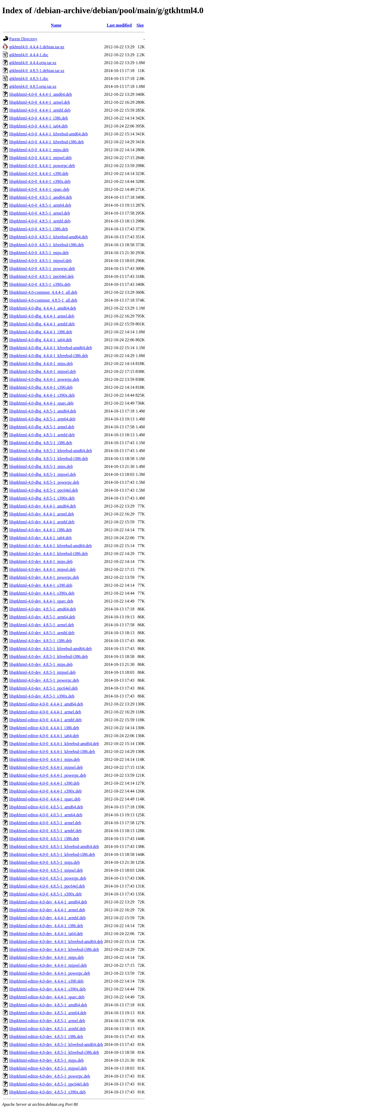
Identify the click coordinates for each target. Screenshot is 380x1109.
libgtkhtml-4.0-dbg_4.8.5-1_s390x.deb (42, 498)
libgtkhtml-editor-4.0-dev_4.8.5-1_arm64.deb (47, 1013)
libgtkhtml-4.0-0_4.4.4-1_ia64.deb (38, 126)
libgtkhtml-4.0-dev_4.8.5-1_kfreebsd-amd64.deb (50, 648)
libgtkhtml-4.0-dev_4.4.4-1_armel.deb (41, 514)
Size (140, 25)
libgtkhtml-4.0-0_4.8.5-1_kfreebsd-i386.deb (46, 245)
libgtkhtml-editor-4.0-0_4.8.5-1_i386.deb (44, 838)
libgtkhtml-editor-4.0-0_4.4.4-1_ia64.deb (44, 735)
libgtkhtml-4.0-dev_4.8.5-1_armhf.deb (41, 633)
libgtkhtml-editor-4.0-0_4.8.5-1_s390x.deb (45, 894)
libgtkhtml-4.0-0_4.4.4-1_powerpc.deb (42, 165)
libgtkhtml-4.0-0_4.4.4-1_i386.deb (38, 118)
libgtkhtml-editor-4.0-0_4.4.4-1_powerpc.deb (47, 775)
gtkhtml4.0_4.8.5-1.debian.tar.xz (36, 70)
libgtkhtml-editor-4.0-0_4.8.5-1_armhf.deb (45, 830)
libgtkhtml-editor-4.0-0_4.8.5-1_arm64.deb (45, 815)
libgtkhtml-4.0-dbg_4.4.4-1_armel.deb (41, 316)
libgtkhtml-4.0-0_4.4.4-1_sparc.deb (39, 189)
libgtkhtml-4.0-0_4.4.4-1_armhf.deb (39, 110)
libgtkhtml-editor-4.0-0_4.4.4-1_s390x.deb (45, 791)
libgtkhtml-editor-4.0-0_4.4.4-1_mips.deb (44, 759)
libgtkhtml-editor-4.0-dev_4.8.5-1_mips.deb (46, 1060)
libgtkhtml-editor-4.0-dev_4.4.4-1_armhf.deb (47, 918)
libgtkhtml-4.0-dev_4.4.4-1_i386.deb (40, 530)
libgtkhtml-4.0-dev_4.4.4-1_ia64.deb (40, 537)
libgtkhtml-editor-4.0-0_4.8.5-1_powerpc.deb (47, 878)
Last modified (119, 25)
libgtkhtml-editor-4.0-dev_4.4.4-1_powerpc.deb (49, 973)
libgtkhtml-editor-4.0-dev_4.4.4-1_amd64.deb (48, 902)
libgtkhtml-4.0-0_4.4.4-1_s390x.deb (39, 181)
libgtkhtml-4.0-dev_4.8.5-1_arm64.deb (42, 617)
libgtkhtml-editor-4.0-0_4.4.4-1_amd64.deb (46, 704)
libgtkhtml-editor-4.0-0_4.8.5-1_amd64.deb (46, 807)
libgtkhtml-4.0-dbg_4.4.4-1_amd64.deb (42, 308)
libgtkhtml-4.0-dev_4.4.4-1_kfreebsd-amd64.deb (50, 545)
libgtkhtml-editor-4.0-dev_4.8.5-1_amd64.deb (48, 1005)
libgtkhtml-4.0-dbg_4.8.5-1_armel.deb (41, 427)
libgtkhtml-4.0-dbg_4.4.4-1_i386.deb (40, 332)
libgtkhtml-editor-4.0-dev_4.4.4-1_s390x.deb (47, 989)
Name (56, 25)
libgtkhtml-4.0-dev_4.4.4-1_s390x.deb (41, 593)
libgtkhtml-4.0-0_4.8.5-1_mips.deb (39, 252)
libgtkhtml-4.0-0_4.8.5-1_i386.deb (38, 229)
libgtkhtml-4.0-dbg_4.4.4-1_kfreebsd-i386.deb (48, 355)
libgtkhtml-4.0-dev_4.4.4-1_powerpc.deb (44, 577)
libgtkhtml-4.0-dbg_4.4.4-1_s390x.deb (42, 395)
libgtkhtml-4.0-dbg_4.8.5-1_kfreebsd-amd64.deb (50, 450)
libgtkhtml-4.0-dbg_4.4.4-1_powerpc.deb (44, 379)
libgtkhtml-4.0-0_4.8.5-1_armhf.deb (39, 221)
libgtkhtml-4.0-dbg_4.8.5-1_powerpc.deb (44, 482)
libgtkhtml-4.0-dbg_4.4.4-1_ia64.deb (40, 340)
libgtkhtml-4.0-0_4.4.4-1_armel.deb (39, 102)
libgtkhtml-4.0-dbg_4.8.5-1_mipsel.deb (42, 474)
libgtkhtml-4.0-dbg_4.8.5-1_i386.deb (40, 442)
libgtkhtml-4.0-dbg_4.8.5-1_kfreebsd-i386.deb (48, 458)
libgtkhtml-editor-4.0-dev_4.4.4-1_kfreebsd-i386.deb (54, 949)
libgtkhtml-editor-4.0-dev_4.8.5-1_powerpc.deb (49, 1076)
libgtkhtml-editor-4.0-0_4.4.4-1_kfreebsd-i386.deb (52, 751)
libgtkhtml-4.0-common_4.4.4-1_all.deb (43, 292)
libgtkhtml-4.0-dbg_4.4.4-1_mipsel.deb (42, 371)
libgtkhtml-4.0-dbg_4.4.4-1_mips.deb (41, 363)
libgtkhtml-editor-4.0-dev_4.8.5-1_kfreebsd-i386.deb (54, 1052)
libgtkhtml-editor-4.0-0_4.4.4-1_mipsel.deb (46, 767)
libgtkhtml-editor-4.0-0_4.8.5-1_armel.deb (45, 823)
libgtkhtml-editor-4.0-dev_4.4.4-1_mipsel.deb (48, 965)
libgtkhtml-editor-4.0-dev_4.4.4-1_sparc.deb (46, 997)
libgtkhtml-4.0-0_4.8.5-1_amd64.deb (40, 197)
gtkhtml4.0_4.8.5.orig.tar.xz (32, 86)
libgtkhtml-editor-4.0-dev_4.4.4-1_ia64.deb (46, 933)
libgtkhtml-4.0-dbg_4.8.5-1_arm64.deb (42, 419)
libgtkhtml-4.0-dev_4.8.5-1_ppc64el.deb (43, 688)
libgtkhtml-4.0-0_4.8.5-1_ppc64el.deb (41, 276)
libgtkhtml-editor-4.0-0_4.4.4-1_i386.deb (44, 728)
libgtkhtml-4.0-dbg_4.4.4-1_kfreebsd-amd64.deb (50, 347)
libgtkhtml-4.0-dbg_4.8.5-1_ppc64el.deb (43, 490)
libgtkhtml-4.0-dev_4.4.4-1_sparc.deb (41, 601)
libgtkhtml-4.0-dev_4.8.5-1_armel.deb (41, 625)
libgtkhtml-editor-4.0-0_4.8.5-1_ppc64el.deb (47, 886)
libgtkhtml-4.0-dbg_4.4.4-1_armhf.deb (42, 324)
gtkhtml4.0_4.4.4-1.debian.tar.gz (36, 47)
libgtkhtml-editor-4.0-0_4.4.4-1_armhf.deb (45, 720)
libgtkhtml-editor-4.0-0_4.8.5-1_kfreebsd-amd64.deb (54, 846)
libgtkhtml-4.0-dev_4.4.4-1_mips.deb (41, 561)
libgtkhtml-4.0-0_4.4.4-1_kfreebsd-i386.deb (46, 142)
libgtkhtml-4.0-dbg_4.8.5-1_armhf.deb (42, 435)
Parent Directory (23, 39)
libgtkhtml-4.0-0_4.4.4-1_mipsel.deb (40, 157)
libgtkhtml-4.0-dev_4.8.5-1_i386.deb (40, 640)
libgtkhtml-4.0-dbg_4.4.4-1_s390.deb (41, 387)
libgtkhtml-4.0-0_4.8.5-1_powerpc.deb (42, 268)
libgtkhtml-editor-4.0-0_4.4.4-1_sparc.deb (44, 799)
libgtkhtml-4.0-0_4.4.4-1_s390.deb (38, 173)
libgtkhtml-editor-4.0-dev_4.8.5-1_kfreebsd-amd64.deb (56, 1044)
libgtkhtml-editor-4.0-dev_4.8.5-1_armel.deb (47, 1020)
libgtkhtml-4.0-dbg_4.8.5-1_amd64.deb (42, 411)
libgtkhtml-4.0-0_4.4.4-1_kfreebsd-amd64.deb (48, 134)
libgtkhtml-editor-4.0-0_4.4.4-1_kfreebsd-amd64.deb (54, 743)
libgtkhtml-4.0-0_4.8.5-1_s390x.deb (39, 284)
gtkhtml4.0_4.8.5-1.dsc (28, 78)
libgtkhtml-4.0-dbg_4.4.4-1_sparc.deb (41, 403)
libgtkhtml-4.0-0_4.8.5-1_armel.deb (39, 213)
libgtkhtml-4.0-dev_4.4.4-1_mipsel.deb (42, 569)
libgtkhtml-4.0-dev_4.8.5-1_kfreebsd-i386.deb (48, 656)
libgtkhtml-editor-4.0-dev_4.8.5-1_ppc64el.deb (49, 1084)
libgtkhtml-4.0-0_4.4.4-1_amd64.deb (40, 94)
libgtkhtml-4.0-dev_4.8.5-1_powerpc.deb (44, 680)
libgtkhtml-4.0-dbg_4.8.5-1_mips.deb (41, 466)
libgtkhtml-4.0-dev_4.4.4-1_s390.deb (40, 585)
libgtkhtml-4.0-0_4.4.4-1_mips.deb (39, 150)
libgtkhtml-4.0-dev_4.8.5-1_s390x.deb (41, 696)
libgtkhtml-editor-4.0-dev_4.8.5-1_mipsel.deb (48, 1068)
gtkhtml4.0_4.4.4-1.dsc (28, 55)
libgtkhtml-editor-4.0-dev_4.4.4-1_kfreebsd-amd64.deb (56, 941)
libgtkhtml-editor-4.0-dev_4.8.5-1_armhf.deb (47, 1028)
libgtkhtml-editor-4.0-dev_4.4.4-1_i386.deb (46, 925)
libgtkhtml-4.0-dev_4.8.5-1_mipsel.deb (42, 672)
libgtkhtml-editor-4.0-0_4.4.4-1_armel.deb (45, 712)
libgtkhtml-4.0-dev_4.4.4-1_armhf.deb (41, 522)
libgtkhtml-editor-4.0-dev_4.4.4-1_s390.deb (46, 981)
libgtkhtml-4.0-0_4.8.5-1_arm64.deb (40, 205)
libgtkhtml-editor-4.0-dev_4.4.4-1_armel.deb (47, 910)
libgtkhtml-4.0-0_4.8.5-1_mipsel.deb (40, 260)
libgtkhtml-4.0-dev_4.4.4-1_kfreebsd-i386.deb (48, 553)
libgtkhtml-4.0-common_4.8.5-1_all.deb (43, 300)
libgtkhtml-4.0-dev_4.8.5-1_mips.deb (41, 664)
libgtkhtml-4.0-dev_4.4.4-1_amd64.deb (42, 506)
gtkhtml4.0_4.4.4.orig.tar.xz (32, 62)
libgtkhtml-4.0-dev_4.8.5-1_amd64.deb (42, 609)
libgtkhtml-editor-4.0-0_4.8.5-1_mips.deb (44, 862)
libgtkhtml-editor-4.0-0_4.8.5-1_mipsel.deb (46, 870)
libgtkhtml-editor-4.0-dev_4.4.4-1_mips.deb (46, 957)
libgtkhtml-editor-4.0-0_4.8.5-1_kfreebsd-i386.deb (52, 854)
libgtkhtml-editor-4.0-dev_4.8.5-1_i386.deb (46, 1036)
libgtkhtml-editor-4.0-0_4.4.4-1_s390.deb (44, 783)
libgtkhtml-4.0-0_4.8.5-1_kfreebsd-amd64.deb (48, 237)
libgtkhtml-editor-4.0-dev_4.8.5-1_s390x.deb (47, 1092)
